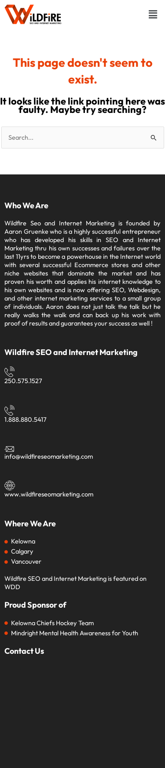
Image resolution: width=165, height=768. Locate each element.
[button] (153, 14)
